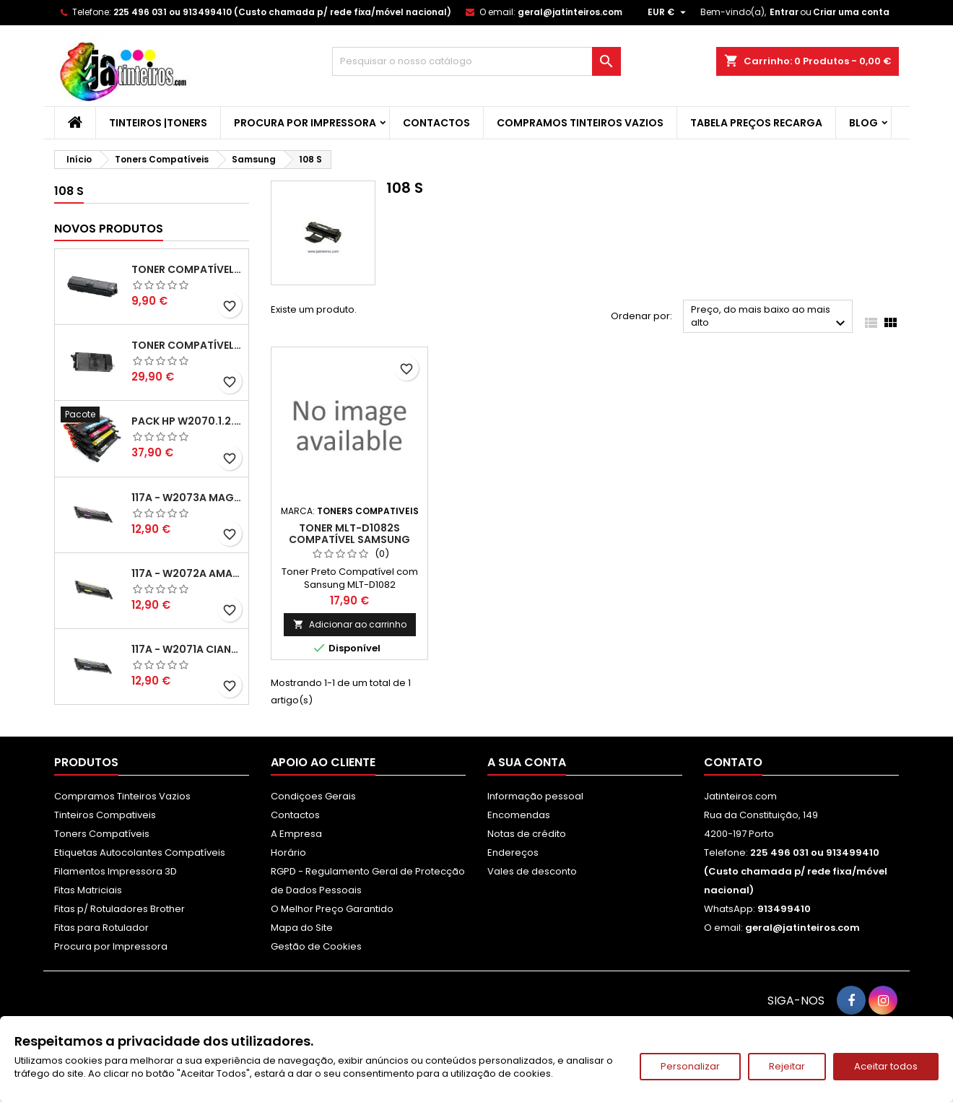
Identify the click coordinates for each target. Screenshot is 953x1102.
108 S (69, 191)
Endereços (513, 852)
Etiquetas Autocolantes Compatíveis (139, 852)
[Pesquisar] (476, 61)
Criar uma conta (851, 12)
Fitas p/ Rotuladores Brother (119, 909)
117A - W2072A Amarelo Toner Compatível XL (187, 573)
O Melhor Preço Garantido (332, 909)
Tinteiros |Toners (158, 123)
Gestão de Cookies (316, 946)
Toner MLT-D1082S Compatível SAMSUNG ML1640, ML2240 (349, 539)
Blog (863, 123)
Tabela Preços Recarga (756, 123)
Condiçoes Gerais (313, 796)
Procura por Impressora (305, 123)
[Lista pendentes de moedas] (668, 12)
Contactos (436, 123)
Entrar (784, 12)
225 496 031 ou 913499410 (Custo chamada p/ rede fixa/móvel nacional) (282, 12)
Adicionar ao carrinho (349, 624)
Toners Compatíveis (101, 834)
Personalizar (690, 1066)
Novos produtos (108, 228)
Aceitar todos (886, 1066)
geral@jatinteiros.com (570, 12)
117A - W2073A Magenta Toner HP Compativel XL (187, 497)
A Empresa (296, 834)
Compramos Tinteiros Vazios (580, 123)
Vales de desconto (532, 871)
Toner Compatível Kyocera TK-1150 (187, 269)
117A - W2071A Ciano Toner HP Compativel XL (187, 649)
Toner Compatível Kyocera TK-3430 (187, 345)
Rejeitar (787, 1066)
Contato (733, 762)
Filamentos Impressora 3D (115, 871)
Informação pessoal (535, 796)
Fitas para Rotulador (101, 927)
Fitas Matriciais (88, 890)
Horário (288, 852)
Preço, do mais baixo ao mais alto (770, 317)
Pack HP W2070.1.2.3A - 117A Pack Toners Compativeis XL (187, 421)
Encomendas (518, 815)
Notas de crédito (526, 834)
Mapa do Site (302, 927)
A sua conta (526, 762)
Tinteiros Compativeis (105, 815)
